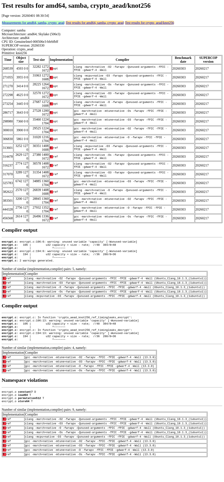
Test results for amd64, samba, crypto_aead (95, 23)
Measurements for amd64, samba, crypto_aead (33, 23)
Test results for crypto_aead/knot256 (149, 23)
